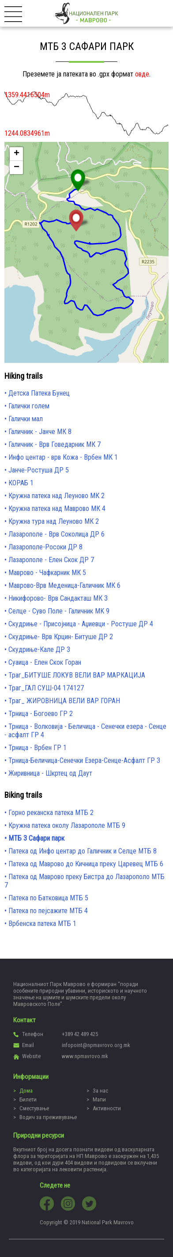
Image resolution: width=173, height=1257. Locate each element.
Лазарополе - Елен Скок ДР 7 (51, 560)
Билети (28, 1099)
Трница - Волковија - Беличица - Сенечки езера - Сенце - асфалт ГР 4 (85, 730)
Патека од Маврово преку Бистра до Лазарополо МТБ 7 (84, 880)
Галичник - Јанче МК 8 (39, 431)
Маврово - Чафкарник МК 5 (47, 572)
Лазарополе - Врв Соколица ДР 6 (56, 534)
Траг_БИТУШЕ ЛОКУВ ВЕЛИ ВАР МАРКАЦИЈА (76, 675)
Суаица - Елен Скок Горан (44, 662)
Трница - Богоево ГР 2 (40, 713)
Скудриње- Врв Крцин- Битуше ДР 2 (60, 636)
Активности (107, 1108)
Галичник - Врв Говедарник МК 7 (54, 444)
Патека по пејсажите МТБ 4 (48, 911)
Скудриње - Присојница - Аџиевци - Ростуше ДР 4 (80, 624)
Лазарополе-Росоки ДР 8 (45, 547)
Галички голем (28, 406)
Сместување (34, 1108)
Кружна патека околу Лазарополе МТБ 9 (66, 825)
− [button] (16, 167)
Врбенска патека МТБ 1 (42, 923)
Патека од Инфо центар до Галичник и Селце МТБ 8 (82, 851)
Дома (26, 1090)
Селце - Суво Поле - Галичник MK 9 (58, 611)
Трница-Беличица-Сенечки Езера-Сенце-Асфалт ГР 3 (84, 760)
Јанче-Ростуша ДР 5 (38, 470)
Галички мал (25, 419)
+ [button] (16, 153)
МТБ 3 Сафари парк (36, 838)
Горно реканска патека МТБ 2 (51, 812)
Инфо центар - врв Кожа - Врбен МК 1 (63, 457)
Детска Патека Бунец (39, 393)
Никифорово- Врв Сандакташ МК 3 (58, 598)
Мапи (99, 1099)
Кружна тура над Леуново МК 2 (53, 521)
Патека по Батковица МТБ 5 (48, 898)
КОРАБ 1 (21, 483)
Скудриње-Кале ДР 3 (39, 649)
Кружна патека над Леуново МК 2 (56, 495)
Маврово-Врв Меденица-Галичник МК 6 (64, 585)
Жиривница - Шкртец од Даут (50, 773)
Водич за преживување (48, 1117)
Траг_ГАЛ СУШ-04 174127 (46, 688)
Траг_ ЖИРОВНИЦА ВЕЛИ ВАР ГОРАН (64, 701)
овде (142, 74)
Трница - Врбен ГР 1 (37, 747)
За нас (100, 1090)
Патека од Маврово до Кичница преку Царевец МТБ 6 (85, 864)
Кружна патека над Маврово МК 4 (56, 508)
